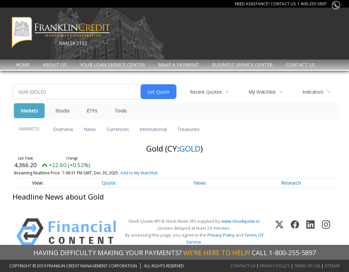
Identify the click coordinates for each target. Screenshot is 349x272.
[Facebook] (295, 232)
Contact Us (300, 65)
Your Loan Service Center (112, 65)
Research (291, 183)
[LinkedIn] (310, 232)
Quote (109, 183)
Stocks (62, 111)
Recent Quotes (206, 92)
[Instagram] (326, 232)
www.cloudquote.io (240, 221)
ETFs (92, 111)
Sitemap (332, 266)
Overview (63, 129)
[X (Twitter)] (279, 232)
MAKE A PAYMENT (178, 65)
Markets (29, 111)
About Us (54, 65)
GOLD (189, 148)
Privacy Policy (221, 235)
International (153, 129)
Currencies (118, 129)
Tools (120, 111)
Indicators (313, 92)
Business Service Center (242, 65)
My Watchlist (262, 92)
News (90, 129)
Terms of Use (307, 266)
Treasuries (188, 129)
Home (23, 65)
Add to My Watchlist (149, 173)
